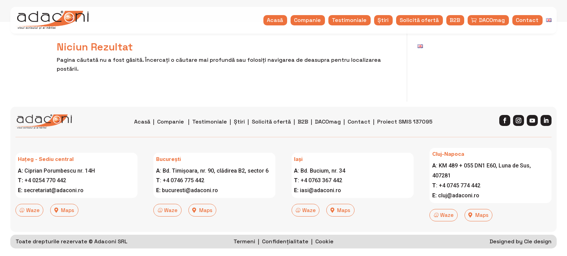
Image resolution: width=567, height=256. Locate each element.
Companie (170, 133)
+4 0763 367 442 (321, 192)
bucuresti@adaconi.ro (190, 202)
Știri (239, 133)
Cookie (324, 250)
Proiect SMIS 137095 (405, 133)
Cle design (538, 250)
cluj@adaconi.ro (458, 206)
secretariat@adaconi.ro (54, 202)
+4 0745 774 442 (459, 197)
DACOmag (328, 133)
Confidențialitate (285, 250)
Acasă (142, 133)
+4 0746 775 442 (183, 192)
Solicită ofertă (271, 133)
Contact (359, 133)
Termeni (244, 250)
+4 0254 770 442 (45, 192)
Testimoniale (209, 133)
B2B (303, 133)
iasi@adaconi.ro (320, 202)
